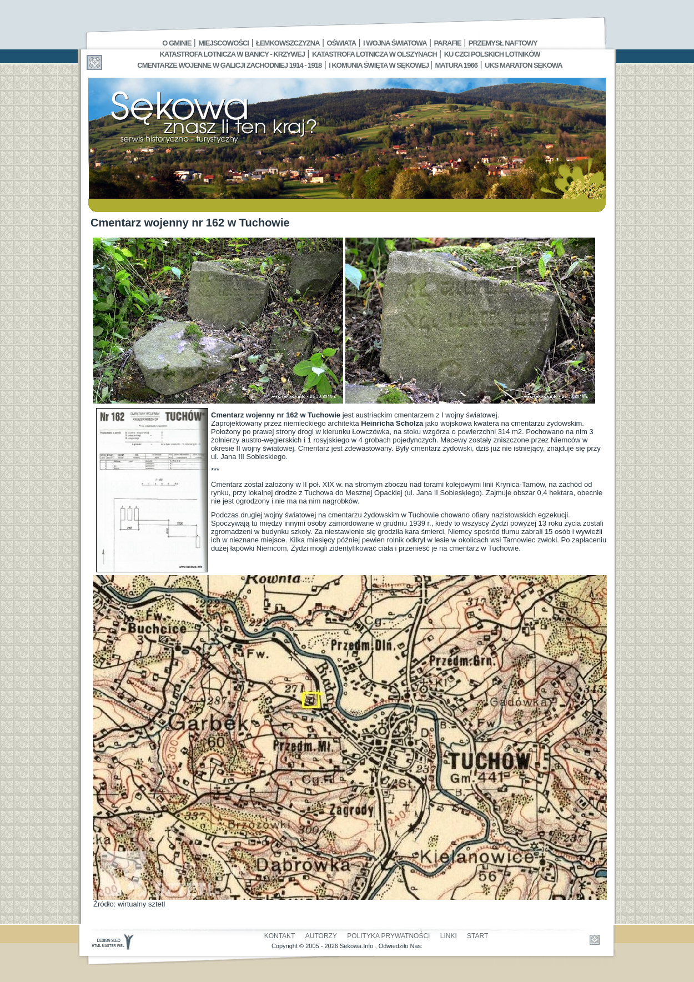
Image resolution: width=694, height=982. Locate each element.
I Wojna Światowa (394, 43)
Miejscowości (223, 43)
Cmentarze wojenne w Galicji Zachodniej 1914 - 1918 (229, 65)
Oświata (341, 43)
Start (477, 936)
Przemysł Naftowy (503, 43)
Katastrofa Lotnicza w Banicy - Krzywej (231, 54)
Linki (448, 936)
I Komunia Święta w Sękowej (379, 65)
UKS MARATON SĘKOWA (523, 65)
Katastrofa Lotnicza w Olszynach (374, 54)
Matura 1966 (456, 65)
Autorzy (321, 936)
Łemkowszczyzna (288, 43)
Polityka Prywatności (388, 936)
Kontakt (279, 936)
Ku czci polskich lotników (492, 54)
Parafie (447, 43)
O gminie (176, 43)
